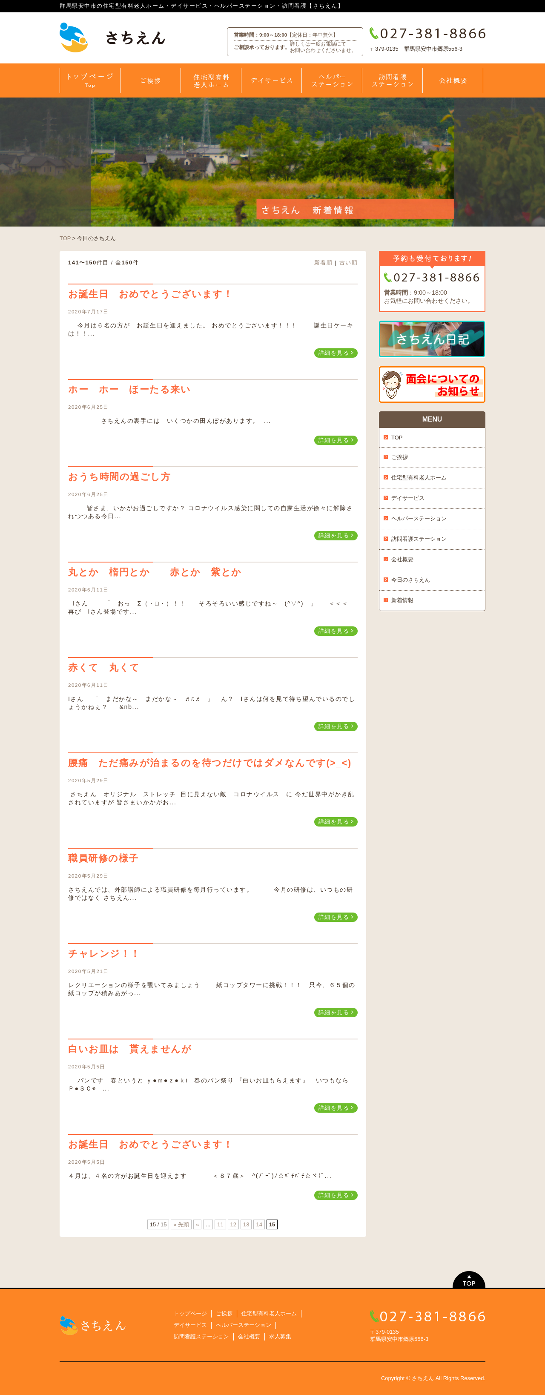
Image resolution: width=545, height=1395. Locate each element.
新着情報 (402, 600)
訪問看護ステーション (419, 539)
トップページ (190, 1313)
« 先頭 (181, 1224)
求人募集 (280, 1336)
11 (220, 1224)
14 (259, 1224)
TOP (65, 238)
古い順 (348, 262)
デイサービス (408, 498)
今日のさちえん (410, 580)
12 (233, 1224)
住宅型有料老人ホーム (419, 477)
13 (246, 1224)
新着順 (323, 262)
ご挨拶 (399, 457)
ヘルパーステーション (419, 518)
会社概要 (402, 559)
